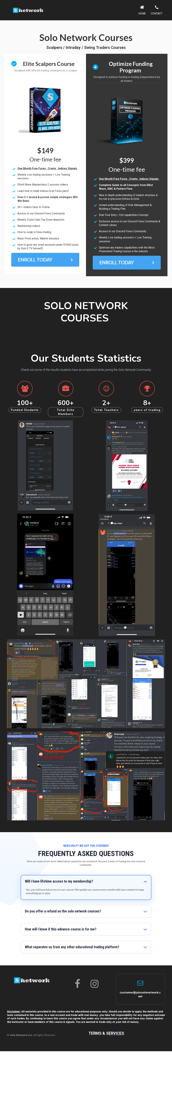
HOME (142, 10)
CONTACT (156, 10)
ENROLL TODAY (45, 259)
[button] (145, 881)
